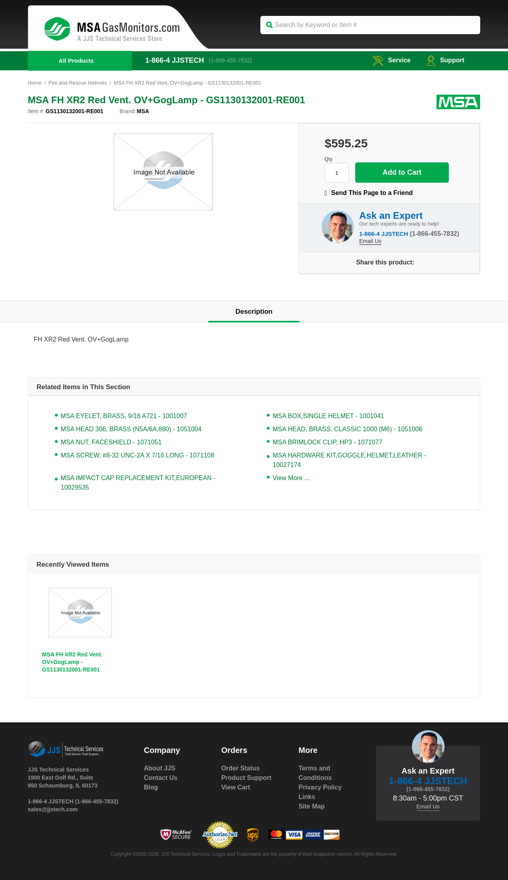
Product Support (246, 777)
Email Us (370, 241)
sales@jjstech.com (53, 809)
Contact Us (160, 777)
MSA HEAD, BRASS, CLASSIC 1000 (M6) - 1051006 (347, 429)
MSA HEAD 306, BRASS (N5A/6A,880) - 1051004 (131, 429)
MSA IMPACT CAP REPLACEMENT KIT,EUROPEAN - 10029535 (138, 483)
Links (306, 796)
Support (445, 60)
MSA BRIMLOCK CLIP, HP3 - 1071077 (327, 442)
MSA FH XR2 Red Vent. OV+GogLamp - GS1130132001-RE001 (72, 662)
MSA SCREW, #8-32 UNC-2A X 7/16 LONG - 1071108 (137, 455)
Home (35, 83)
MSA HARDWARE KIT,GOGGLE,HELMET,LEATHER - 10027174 (349, 460)
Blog (151, 787)
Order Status (240, 768)
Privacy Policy (320, 787)
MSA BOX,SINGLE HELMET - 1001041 (328, 416)
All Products (76, 60)
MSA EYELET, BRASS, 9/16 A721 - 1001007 (124, 416)
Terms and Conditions (315, 773)
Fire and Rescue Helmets (77, 83)
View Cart (235, 787)
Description (254, 311)
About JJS (159, 768)
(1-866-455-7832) (230, 60)
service (392, 60)
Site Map (311, 806)
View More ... (291, 478)
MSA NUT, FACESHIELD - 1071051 (111, 442)
